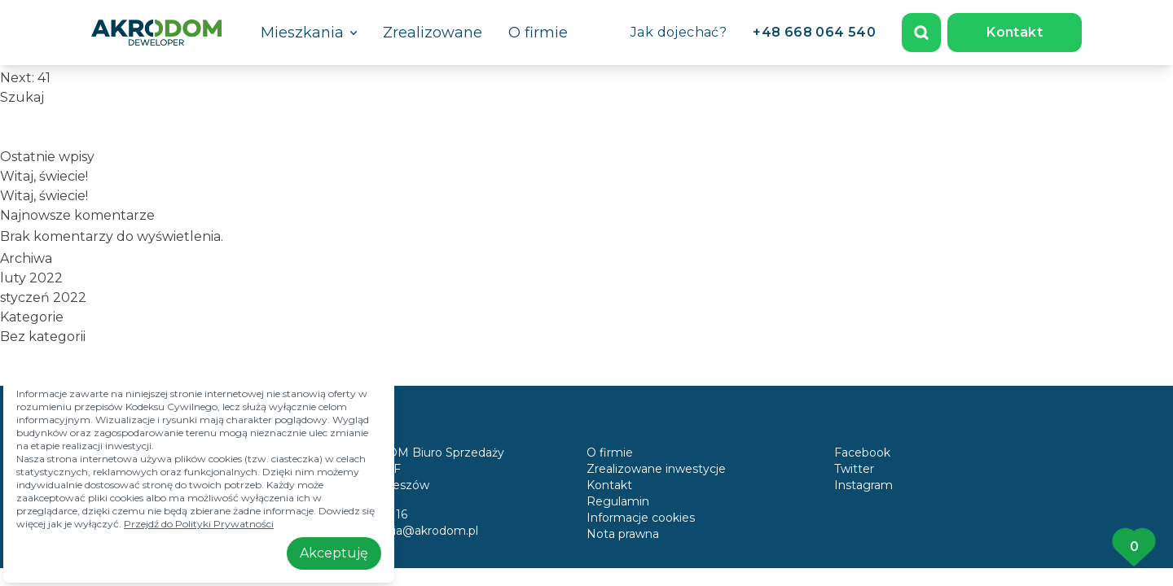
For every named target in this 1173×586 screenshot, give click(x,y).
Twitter (854, 468)
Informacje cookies (640, 517)
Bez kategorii (43, 336)
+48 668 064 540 (814, 32)
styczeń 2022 (43, 297)
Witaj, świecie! (44, 176)
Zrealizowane (432, 33)
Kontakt (1014, 32)
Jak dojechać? (678, 32)
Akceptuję (334, 553)
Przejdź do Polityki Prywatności (199, 524)
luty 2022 (31, 278)
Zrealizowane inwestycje (656, 468)
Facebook (862, 452)
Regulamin (617, 501)
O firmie (538, 33)
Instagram (863, 485)
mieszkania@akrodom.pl (408, 530)
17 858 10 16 (373, 514)
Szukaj (22, 97)
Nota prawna (622, 534)
